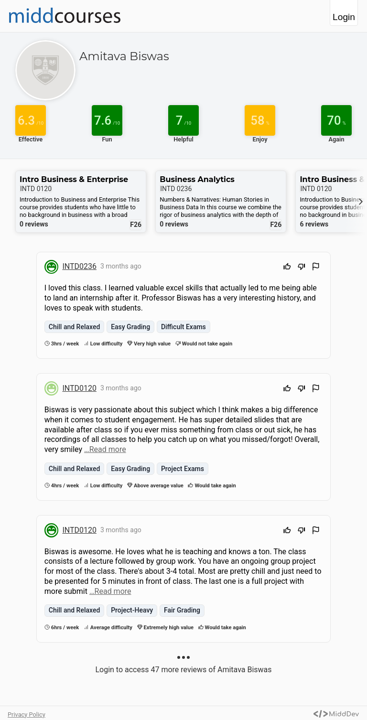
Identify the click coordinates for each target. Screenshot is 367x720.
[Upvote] (287, 268)
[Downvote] (301, 268)
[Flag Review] (316, 268)
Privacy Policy (26, 714)
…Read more (105, 449)
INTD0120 (79, 388)
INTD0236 (79, 266)
